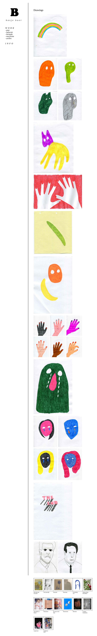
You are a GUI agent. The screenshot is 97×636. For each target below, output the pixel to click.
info (9, 43)
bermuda (9, 34)
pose (8, 30)
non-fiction (10, 36)
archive (9, 38)
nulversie (9, 32)
